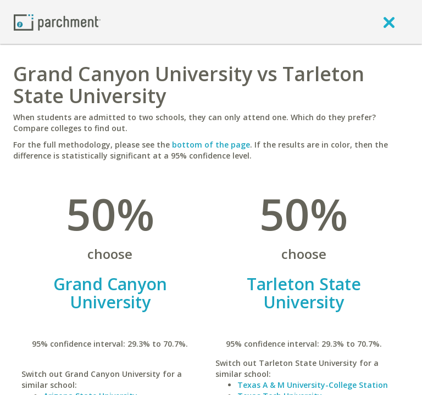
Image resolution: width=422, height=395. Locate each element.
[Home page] (57, 21)
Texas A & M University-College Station (312, 385)
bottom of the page (211, 144)
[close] (389, 22)
